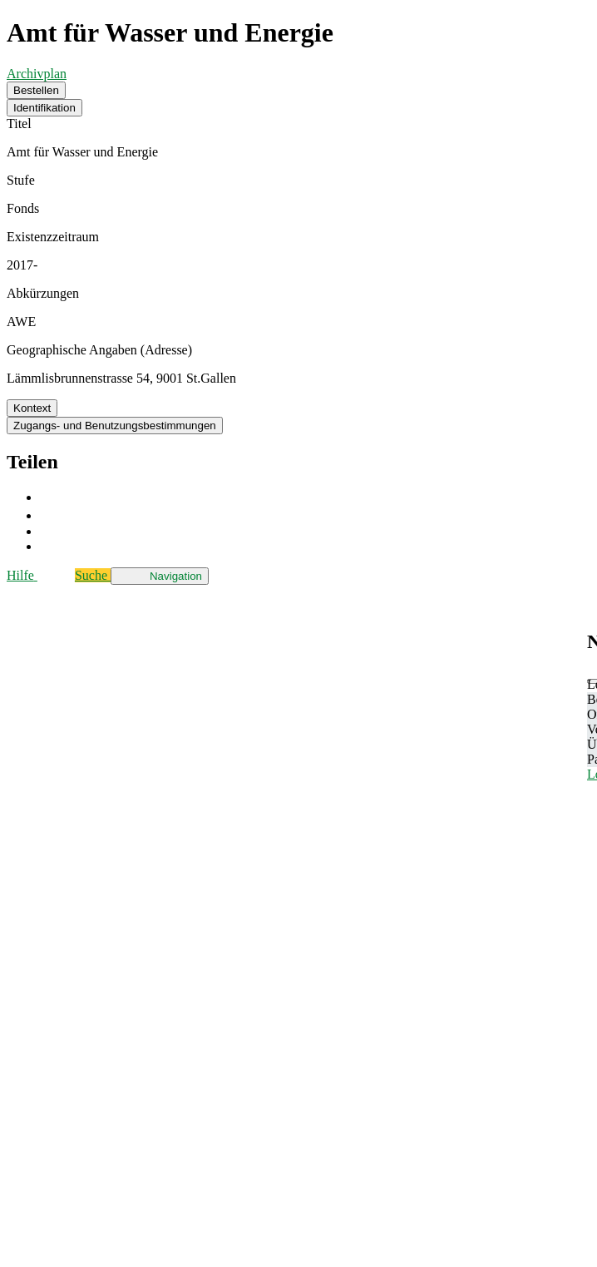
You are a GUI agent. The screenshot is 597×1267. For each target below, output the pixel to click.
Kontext (32, 408)
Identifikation (44, 107)
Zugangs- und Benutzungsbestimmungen (114, 425)
